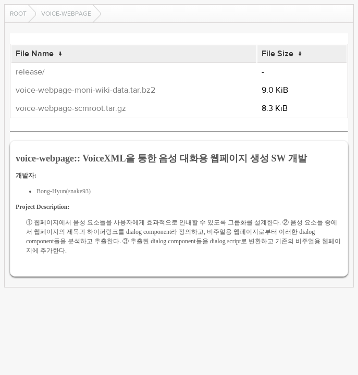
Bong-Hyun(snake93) (63, 191)
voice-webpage (66, 13)
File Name (35, 53)
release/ (30, 72)
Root (18, 13)
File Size (277, 53)
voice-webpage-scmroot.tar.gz (71, 108)
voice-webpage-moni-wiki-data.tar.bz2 (85, 90)
